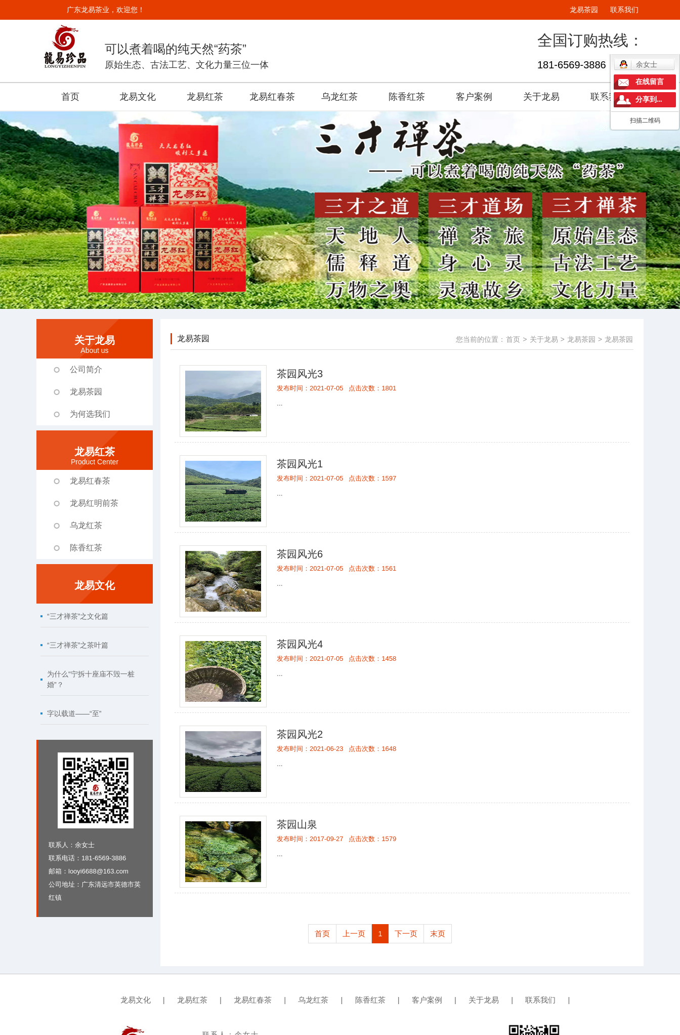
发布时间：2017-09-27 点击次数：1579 (336, 839)
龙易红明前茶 (94, 503)
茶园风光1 (300, 463)
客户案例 (474, 97)
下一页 (406, 933)
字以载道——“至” (74, 713)
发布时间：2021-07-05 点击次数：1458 (336, 658)
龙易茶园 (584, 10)
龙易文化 (137, 97)
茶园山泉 (297, 824)
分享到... (648, 99)
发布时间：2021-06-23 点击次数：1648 (336, 748)
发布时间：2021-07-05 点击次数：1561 (336, 568)
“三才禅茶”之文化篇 (77, 616)
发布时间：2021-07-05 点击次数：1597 (336, 478)
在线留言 (649, 82)
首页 (70, 97)
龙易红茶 (205, 97)
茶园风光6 (300, 554)
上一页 (354, 933)
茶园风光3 (300, 373)
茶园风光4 (300, 644)
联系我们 (624, 10)
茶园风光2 (300, 734)
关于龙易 (541, 97)
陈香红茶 (407, 97)
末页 (437, 933)
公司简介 (86, 369)
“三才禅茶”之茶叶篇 (77, 645)
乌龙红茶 (339, 97)
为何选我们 (90, 414)
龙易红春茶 (272, 97)
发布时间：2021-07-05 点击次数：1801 (336, 388)
